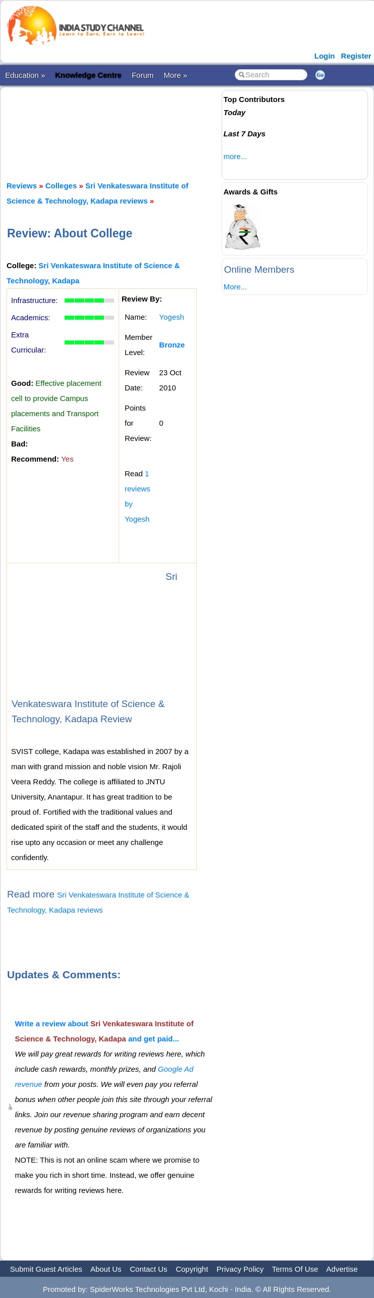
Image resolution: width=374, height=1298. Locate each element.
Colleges (61, 185)
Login (324, 56)
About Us (106, 1269)
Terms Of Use (295, 1269)
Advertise (342, 1269)
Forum (142, 75)
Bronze (172, 344)
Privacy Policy (240, 1269)
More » (175, 75)
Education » (25, 75)
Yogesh (171, 317)
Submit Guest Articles (46, 1269)
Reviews (22, 185)
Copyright (192, 1269)
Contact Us (148, 1269)
